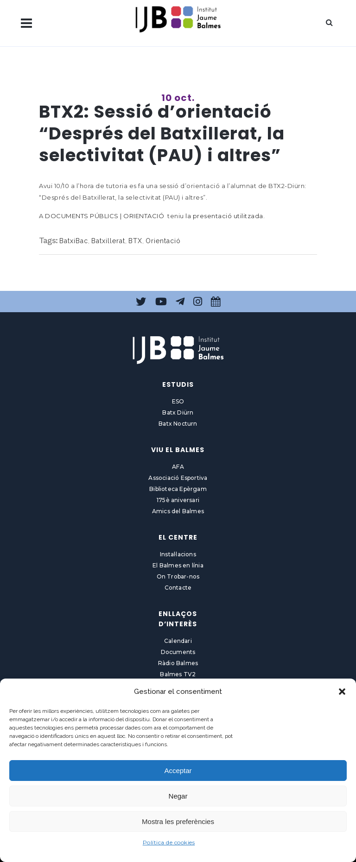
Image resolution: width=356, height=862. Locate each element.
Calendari (178, 640)
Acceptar (177, 770)
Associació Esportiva (177, 477)
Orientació (163, 241)
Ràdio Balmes (178, 663)
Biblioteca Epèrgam (178, 488)
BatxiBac (73, 241)
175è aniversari (178, 500)
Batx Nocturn (178, 423)
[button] (342, 691)
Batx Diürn (177, 412)
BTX (135, 241)
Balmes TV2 (178, 674)
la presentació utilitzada (224, 216)
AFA (178, 466)
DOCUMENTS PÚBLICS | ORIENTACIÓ (104, 216)
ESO (178, 401)
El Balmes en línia (178, 565)
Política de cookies (169, 842)
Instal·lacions (178, 554)
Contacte (178, 587)
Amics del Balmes (178, 511)
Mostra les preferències (178, 821)
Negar (178, 796)
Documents (178, 651)
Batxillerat (108, 241)
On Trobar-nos (178, 576)
